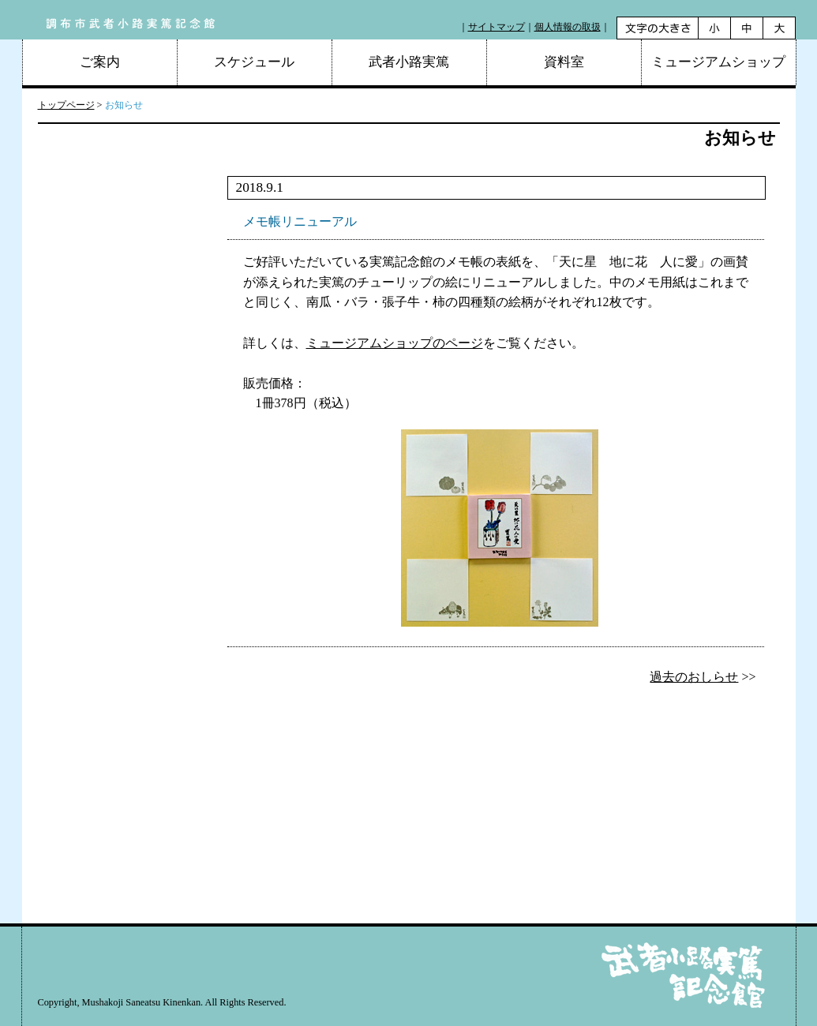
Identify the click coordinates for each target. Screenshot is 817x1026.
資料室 (564, 61)
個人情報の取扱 (567, 26)
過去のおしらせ (694, 676)
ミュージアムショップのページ (394, 343)
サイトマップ (496, 26)
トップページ (66, 104)
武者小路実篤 (409, 61)
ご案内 (100, 61)
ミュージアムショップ (718, 61)
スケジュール (254, 61)
